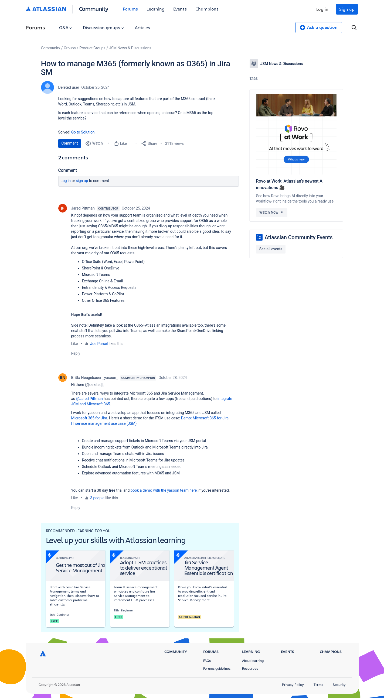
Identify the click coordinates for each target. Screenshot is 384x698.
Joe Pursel (99, 343)
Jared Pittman (83, 208)
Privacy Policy (293, 685)
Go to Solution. (83, 132)
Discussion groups (103, 27)
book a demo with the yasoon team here (164, 490)
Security (339, 685)
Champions (207, 9)
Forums (130, 9)
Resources (250, 668)
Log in (322, 9)
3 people (97, 498)
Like (74, 343)
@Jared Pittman (89, 398)
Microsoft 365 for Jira (89, 418)
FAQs (207, 661)
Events (180, 9)
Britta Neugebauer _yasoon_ (94, 377)
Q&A (65, 27)
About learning (253, 661)
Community (93, 8)
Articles (142, 27)
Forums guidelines (217, 668)
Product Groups (92, 48)
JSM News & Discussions (130, 48)
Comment (70, 143)
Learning (155, 9)
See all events (270, 249)
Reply (75, 353)
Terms (318, 685)
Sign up (346, 9)
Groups (70, 48)
